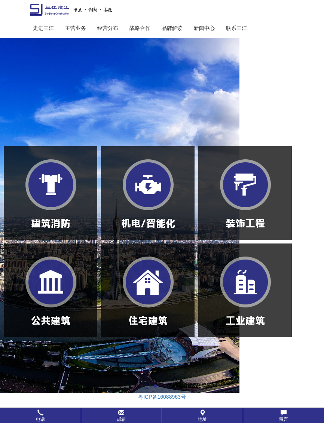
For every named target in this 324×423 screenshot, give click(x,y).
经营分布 (107, 28)
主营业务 (75, 28)
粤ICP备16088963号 (162, 397)
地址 (202, 416)
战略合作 (139, 28)
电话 (40, 416)
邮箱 (121, 416)
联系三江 (236, 28)
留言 (283, 416)
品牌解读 (172, 28)
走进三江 (43, 28)
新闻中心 (204, 28)
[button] (162, 415)
